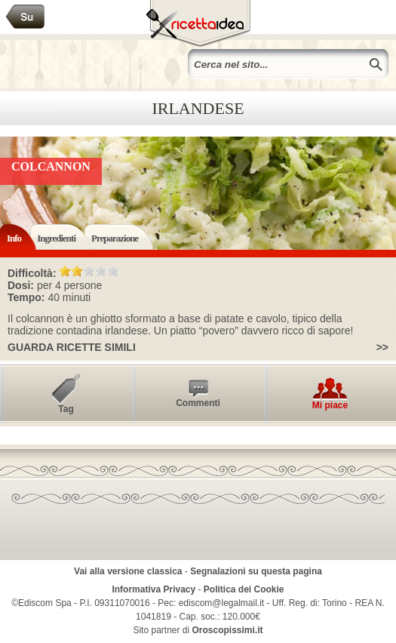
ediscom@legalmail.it (222, 603)
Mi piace (330, 405)
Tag (65, 409)
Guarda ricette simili (72, 347)
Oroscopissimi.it (227, 630)
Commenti (198, 403)
